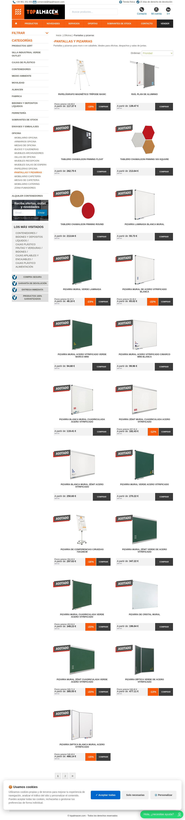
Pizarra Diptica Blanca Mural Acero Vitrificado (82, 745)
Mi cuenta (156, 11)
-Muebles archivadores (28, 153)
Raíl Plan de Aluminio (144, 94)
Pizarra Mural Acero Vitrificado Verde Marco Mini (82, 355)
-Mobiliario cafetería (27, 176)
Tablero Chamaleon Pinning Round (82, 224)
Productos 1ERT (22, 45)
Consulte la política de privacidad (25, 218)
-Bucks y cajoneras (26, 149)
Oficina (16, 133)
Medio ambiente (21, 76)
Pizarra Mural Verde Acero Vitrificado (144, 484)
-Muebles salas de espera (30, 164)
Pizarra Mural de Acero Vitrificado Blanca (144, 290)
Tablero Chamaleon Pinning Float (82, 159)
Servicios (73, 23)
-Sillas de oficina (25, 157)
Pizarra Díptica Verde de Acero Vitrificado (144, 680)
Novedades (53, 23)
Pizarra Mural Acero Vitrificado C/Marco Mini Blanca (144, 355)
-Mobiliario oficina (25, 137)
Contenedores (21, 69)
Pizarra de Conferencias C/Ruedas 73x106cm (82, 550)
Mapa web (52, 789)
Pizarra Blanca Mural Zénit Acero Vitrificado (82, 485)
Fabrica (17, 96)
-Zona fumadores (25, 188)
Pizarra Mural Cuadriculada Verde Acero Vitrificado (82, 615)
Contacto (142, 11)
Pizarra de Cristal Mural (144, 614)
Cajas (82, 789)
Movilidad (18, 82)
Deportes (151, 789)
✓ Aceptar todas (106, 810)
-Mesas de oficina (25, 145)
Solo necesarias (135, 810)
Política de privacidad (26, 789)
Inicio (59, 35)
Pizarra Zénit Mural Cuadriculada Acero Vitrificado (144, 420)
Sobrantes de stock (119, 23)
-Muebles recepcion (26, 160)
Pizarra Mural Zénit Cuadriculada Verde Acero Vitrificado (82, 680)
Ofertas (92, 23)
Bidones (21, 252)
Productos (31, 23)
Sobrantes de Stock (25, 119)
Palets (113, 789)
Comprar (103, 107)
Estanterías (86, 792)
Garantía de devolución (32, 283)
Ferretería (19, 113)
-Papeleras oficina (25, 168)
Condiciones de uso (24, 792)
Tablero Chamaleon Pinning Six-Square (144, 159)
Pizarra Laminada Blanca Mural (144, 224)
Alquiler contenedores (27, 196)
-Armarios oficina (25, 141)
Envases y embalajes (25, 126)
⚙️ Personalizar (163, 810)
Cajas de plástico (23, 62)
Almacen (17, 89)
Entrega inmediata (32, 290)
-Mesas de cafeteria (26, 180)
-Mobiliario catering (27, 184)
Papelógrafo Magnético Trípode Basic (82, 94)
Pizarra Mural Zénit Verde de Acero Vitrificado (144, 550)
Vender (165, 23)
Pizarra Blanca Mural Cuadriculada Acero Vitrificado (82, 420)
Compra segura (32, 277)
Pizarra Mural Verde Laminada (82, 289)
